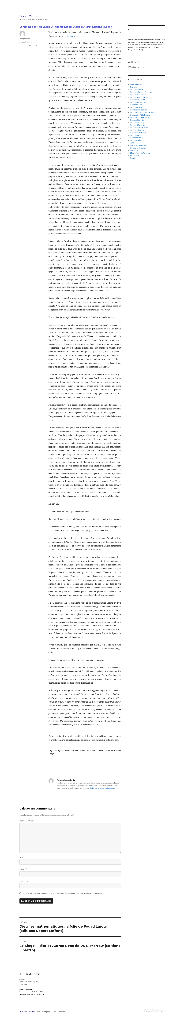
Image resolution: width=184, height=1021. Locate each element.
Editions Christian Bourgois (141, 92)
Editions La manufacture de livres (143, 112)
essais (132, 143)
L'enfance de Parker (138, 148)
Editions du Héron (137, 100)
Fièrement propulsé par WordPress (51, 1012)
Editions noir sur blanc (139, 128)
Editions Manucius (137, 125)
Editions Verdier (136, 138)
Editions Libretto (137, 120)
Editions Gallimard (137, 105)
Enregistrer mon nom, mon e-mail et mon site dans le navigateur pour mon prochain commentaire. (62, 893)
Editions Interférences (139, 110)
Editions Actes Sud (137, 90)
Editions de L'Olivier (138, 95)
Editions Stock (136, 135)
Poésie (133, 158)
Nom (22, 857)
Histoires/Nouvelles (138, 145)
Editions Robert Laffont (139, 133)
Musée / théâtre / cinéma (140, 153)
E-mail (23, 869)
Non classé (134, 156)
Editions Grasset (136, 107)
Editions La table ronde (139, 118)
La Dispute (68, 36)
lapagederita (24, 39)
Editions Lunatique (137, 123)
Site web (23, 881)
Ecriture (133, 87)
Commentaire (26, 821)
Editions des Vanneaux (139, 97)
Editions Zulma (136, 140)
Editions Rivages (25, 45)
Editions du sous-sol (138, 102)
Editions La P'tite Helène (140, 115)
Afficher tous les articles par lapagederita (102, 788)
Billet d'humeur (136, 85)
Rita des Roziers (28, 16)
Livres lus (36, 45)
